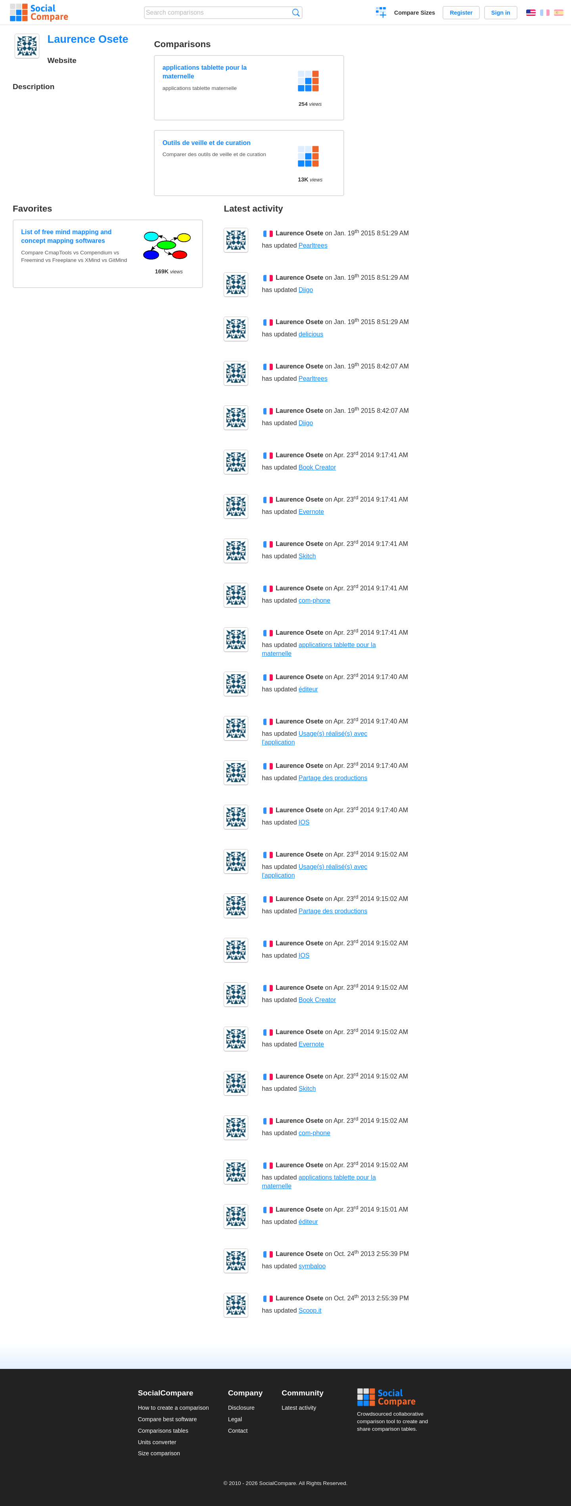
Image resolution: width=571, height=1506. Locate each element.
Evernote (311, 511)
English (531, 13)
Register (461, 13)
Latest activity (299, 1408)
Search (296, 12)
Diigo (306, 289)
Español (558, 13)
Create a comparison (381, 13)
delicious (311, 334)
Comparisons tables (163, 1431)
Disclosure (241, 1408)
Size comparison (159, 1453)
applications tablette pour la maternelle (205, 72)
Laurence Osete (299, 233)
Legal (235, 1419)
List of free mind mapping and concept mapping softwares (66, 236)
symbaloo (312, 1266)
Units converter (157, 1442)
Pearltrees (313, 245)
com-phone (314, 600)
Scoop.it (310, 1310)
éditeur (308, 689)
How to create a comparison (173, 1408)
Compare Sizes (414, 13)
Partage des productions (333, 778)
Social (395, 1397)
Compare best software (167, 1419)
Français (545, 13)
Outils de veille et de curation (207, 142)
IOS (304, 822)
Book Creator (317, 467)
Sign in (500, 13)
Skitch (307, 556)
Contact (238, 1431)
